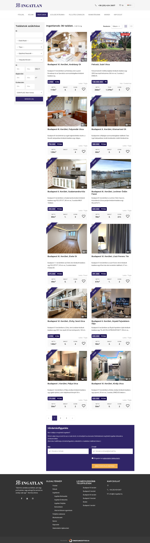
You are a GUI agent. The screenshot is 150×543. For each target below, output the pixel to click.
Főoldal (21, 15)
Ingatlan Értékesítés (60, 500)
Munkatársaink (94, 15)
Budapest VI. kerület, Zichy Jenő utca (66, 321)
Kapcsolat (118, 15)
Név (49, 447)
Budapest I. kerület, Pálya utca (63, 383)
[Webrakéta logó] (79, 540)
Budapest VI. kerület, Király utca (108, 383)
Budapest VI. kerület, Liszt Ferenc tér (110, 256)
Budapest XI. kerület (88, 495)
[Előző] (48, 418)
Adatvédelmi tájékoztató (59, 528)
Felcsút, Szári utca (101, 64)
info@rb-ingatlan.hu (114, 494)
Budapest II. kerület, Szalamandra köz (66, 191)
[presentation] (63, 461)
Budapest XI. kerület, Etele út (62, 256)
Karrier (107, 15)
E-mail (94, 447)
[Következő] (72, 418)
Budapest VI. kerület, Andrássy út (64, 64)
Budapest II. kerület (88, 491)
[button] (29, 40)
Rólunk (31, 15)
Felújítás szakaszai (76, 15)
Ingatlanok (42, 15)
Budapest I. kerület (88, 505)
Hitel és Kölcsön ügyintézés (62, 510)
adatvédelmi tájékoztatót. (111, 458)
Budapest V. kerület (88, 498)
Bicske (84, 502)
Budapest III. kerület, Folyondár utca (66, 129)
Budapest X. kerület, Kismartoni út (109, 129)
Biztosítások (57, 507)
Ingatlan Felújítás (59, 503)
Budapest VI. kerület (88, 488)
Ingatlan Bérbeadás (59, 496)
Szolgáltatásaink (57, 15)
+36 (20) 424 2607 (114, 490)
